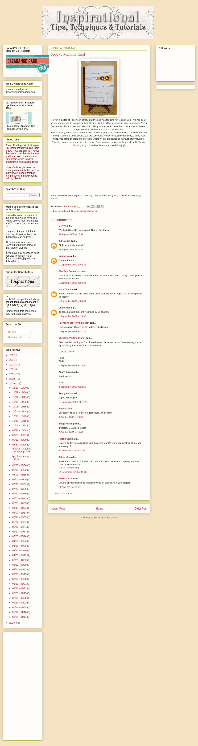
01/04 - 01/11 (19, 616)
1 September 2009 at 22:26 (72, 331)
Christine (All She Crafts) (72, 338)
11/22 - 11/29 (19, 397)
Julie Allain (64, 241)
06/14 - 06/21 (19, 507)
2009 (12, 383)
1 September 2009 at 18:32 (72, 316)
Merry (62, 225)
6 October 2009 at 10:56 (71, 417)
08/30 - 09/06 (19, 444)
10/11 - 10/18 (19, 420)
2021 (12, 360)
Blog (116, 195)
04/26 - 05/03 (19, 541)
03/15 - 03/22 (19, 569)
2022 (12, 355)
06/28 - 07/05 (19, 503)
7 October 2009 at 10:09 (71, 432)
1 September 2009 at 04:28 (72, 283)
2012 (12, 369)
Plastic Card (65, 438)
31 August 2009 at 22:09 (71, 234)
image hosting (66, 423)
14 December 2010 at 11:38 (72, 472)
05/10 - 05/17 (19, 531)
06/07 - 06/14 (19, 512)
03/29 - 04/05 (19, 560)
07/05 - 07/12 (19, 498)
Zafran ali (64, 457)
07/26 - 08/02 (19, 484)
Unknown (64, 256)
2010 (12, 378)
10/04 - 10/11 (19, 425)
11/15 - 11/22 (19, 402)
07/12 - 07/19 (19, 493)
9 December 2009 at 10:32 (72, 450)
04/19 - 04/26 (19, 545)
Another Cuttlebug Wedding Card (21, 450)
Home (99, 508)
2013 (12, 364)
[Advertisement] (19, 685)
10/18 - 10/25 (19, 416)
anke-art (63, 408)
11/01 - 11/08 (19, 411)
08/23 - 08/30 (19, 465)
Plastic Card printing (69, 467)
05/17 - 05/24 (19, 527)
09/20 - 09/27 (19, 435)
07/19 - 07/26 (19, 488)
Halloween (92, 211)
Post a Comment (63, 493)
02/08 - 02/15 (19, 593)
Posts (12, 331)
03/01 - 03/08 (19, 579)
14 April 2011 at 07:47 (70, 487)
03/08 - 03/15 (19, 574)
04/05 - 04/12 (19, 555)
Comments (15, 337)
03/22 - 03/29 (19, 564)
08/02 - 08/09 (19, 479)
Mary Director (66, 289)
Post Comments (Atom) (106, 517)
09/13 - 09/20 (19, 439)
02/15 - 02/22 (19, 588)
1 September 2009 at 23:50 (72, 365)
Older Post (140, 508)
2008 (12, 622)
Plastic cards (65, 478)
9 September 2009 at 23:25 (72, 387)
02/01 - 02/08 (19, 598)
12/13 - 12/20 (19, 387)
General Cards (78, 211)
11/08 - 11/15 (19, 406)
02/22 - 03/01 (19, 583)
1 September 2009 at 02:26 (72, 264)
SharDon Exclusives (69, 271)
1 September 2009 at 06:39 (72, 301)
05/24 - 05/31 (19, 522)
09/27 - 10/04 (19, 430)
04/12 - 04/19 (19, 550)
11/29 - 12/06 (19, 392)
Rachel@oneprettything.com (74, 323)
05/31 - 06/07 (19, 517)
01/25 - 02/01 (19, 602)
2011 (12, 374)
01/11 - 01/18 (19, 612)
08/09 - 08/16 (19, 474)
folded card (64, 211)
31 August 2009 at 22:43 (71, 249)
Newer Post (58, 508)
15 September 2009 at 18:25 (73, 402)
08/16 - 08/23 (19, 470)
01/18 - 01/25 (19, 607)
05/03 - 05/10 (19, 536)
